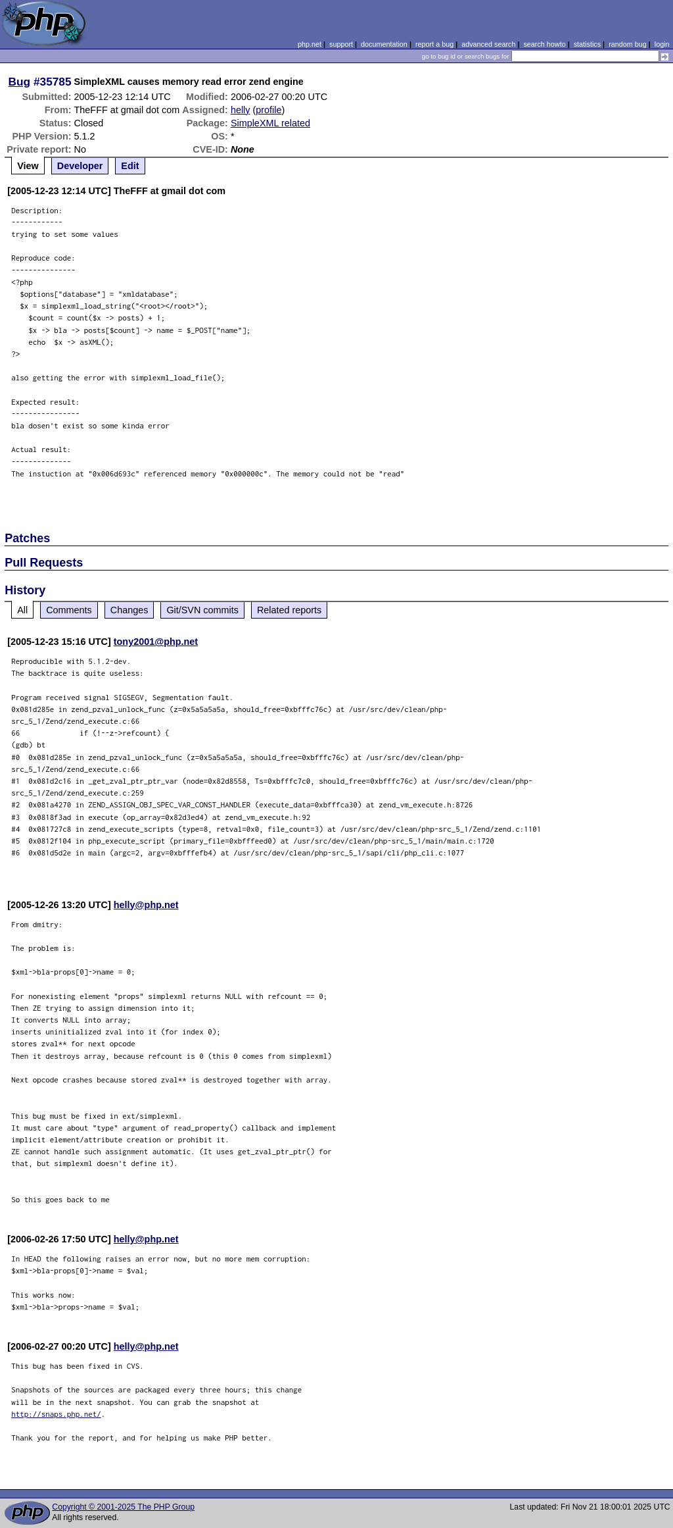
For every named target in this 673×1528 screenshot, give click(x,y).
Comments (69, 610)
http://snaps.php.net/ (56, 1414)
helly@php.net (146, 905)
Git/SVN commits (202, 610)
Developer (80, 166)
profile (268, 110)
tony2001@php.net (156, 641)
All (22, 610)
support (341, 44)
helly (240, 110)
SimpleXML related (270, 123)
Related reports (289, 610)
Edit (130, 166)
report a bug (434, 44)
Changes (129, 610)
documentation (384, 44)
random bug (628, 44)
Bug (20, 81)
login (662, 44)
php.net (309, 44)
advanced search (488, 44)
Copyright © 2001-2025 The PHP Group (123, 1507)
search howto (544, 44)
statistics (587, 44)
